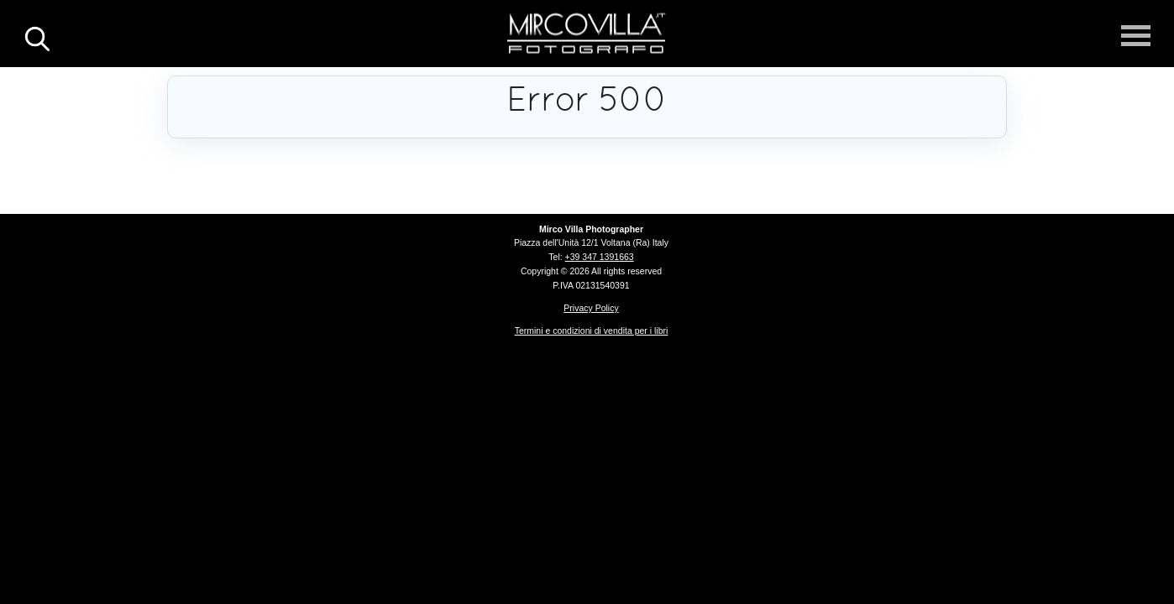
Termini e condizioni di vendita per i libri (591, 330)
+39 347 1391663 (599, 257)
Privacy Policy (590, 308)
